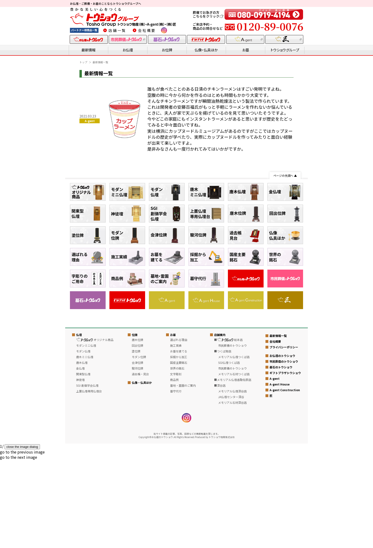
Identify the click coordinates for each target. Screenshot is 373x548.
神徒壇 (80, 467)
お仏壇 (128, 49)
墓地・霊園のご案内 (183, 473)
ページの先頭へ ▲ (285, 175)
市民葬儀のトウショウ (284, 449)
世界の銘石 (177, 456)
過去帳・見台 (140, 462)
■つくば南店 (222, 439)
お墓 (245, 49)
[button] (22, 540)
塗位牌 (136, 439)
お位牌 (167, 49)
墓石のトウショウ (281, 455)
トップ (83, 62)
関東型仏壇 (83, 462)
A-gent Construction (285, 478)
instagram (164, 30)
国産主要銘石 (178, 450)
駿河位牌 (137, 456)
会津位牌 (137, 450)
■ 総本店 (228, 427)
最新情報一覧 (278, 423)
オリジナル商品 (94, 427)
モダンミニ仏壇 (86, 433)
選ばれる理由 (178, 427)
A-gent (275, 466)
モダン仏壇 (83, 439)
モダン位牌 (139, 445)
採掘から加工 (178, 445)
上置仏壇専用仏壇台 (89, 479)
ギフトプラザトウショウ (285, 461)
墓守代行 (176, 479)
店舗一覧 (117, 30)
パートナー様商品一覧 (84, 30)
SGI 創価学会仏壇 (87, 473)
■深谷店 (220, 473)
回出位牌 (137, 433)
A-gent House (280, 472)
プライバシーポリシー (284, 435)
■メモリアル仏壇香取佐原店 (232, 467)
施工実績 (176, 433)
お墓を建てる (178, 439)
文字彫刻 (176, 462)
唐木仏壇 (82, 450)
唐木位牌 (137, 427)
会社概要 (147, 30)
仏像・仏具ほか (206, 49)
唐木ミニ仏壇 (84, 445)
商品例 (174, 467)
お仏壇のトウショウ (282, 443)
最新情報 (88, 49)
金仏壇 (80, 456)
